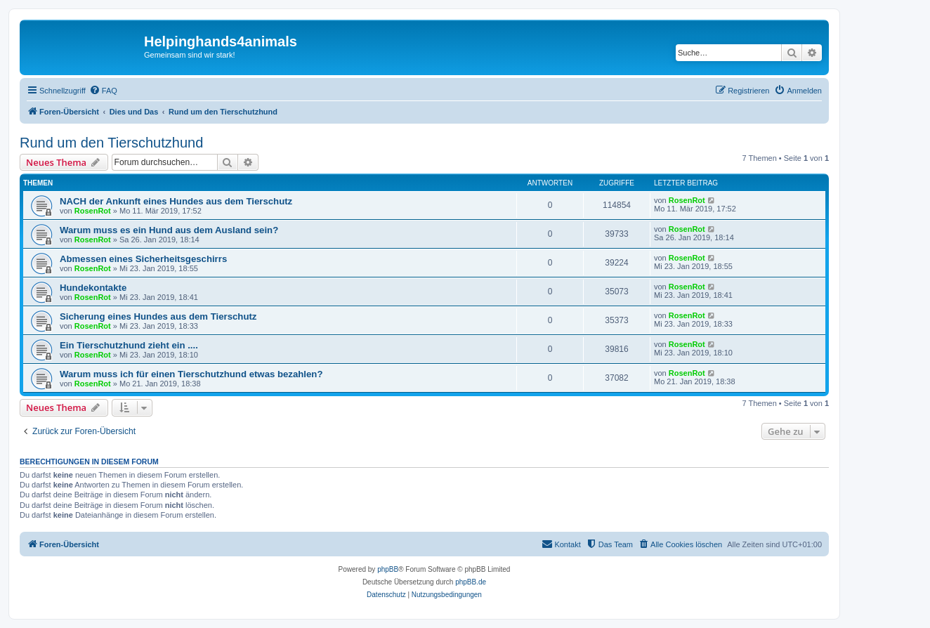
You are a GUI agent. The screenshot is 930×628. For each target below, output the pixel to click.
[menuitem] (103, 90)
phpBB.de (470, 582)
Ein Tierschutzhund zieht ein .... (129, 345)
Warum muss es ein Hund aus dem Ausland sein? (169, 230)
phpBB (387, 569)
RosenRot (92, 211)
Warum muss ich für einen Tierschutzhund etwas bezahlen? (191, 374)
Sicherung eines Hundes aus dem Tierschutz (158, 316)
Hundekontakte (93, 287)
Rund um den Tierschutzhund (111, 142)
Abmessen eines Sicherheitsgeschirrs (143, 259)
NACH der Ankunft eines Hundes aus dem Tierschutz (176, 201)
